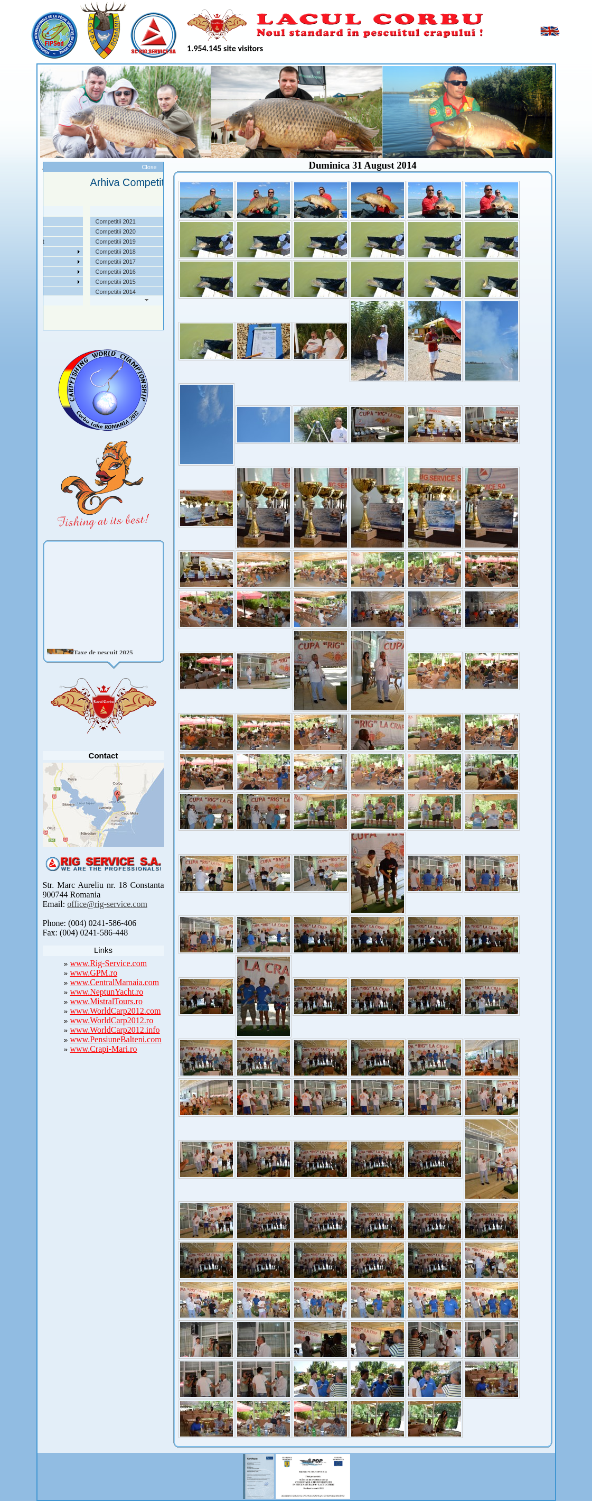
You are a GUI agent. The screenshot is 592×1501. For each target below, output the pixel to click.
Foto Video (35, 282)
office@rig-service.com (107, 904)
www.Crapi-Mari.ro (103, 1048)
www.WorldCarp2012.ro (112, 1020)
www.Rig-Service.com (108, 963)
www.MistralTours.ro (106, 1001)
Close (149, 167)
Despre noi (35, 221)
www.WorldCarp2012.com (115, 1010)
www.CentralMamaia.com (114, 982)
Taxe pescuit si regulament (55, 241)
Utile (26, 271)
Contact (31, 292)
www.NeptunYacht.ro (107, 991)
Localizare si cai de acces (54, 231)
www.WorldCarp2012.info (115, 1029)
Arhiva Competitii (42, 261)
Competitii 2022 (41, 251)
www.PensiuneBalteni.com (116, 1039)
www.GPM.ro (94, 972)
